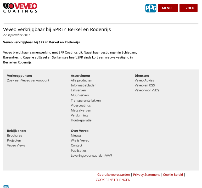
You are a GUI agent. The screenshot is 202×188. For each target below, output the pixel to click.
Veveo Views (16, 145)
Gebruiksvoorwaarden (114, 174)
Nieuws (76, 135)
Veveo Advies (144, 80)
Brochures (14, 135)
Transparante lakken (86, 100)
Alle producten (81, 80)
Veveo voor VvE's (147, 90)
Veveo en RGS (145, 85)
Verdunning (79, 115)
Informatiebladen (83, 85)
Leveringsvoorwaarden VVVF (91, 155)
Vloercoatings (81, 105)
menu (167, 8)
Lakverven (78, 90)
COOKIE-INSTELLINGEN (113, 180)
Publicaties (79, 150)
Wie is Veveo (80, 140)
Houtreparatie (81, 120)
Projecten (14, 140)
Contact (76, 145)
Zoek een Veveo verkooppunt (28, 80)
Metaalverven (81, 110)
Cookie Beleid (173, 174)
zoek (190, 8)
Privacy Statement (146, 174)
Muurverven (80, 95)
